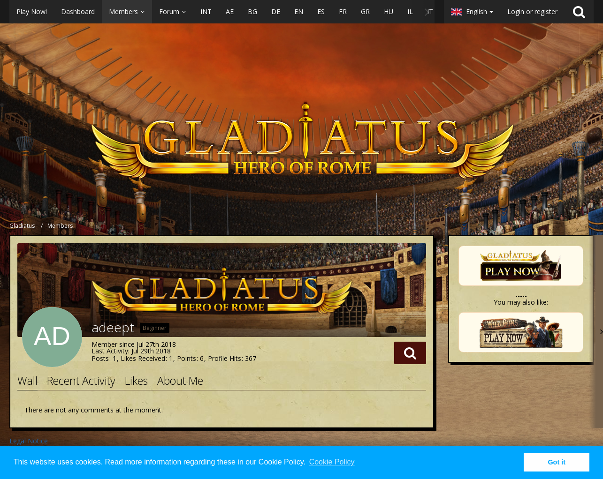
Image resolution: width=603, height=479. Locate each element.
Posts (100, 358)
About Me (180, 380)
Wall (27, 380)
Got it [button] (556, 462)
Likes (136, 380)
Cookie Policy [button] (332, 462)
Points (186, 358)
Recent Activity (81, 380)
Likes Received (143, 358)
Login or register (532, 11)
